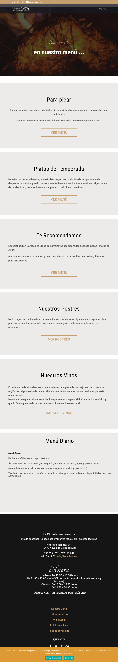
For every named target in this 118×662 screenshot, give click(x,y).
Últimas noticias (59, 614)
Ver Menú (59, 132)
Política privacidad (59, 630)
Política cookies (59, 625)
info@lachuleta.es (67, 556)
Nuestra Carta (59, 608)
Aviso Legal (59, 619)
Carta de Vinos (59, 413)
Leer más (69, 658)
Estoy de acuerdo (53, 658)
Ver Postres (59, 339)
